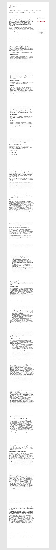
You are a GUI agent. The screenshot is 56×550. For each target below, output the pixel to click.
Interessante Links (38, 10)
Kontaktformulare (39, 18)
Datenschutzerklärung (23, 12)
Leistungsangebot (32, 10)
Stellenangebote (11, 12)
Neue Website (39, 17)
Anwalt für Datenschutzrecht (24, 537)
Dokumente (33, 12)
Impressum (16, 12)
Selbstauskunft (19, 10)
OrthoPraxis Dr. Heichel (18, 5)
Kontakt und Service (25, 10)
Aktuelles (29, 12)
